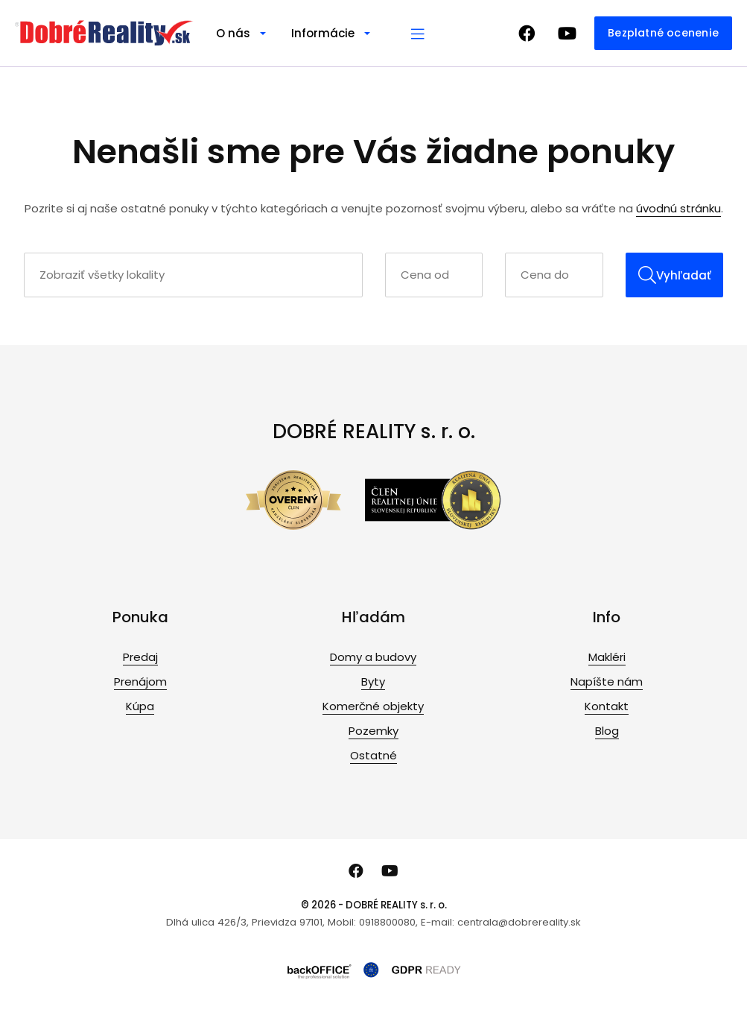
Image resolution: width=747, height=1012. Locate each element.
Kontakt (607, 706)
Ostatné (373, 755)
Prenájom (140, 681)
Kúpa (140, 706)
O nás (233, 33)
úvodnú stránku (678, 208)
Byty (373, 681)
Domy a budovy (373, 657)
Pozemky (373, 731)
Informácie (323, 33)
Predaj (140, 657)
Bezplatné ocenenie (663, 32)
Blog (607, 731)
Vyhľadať (674, 275)
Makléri (607, 657)
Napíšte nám (606, 681)
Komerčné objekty (373, 706)
